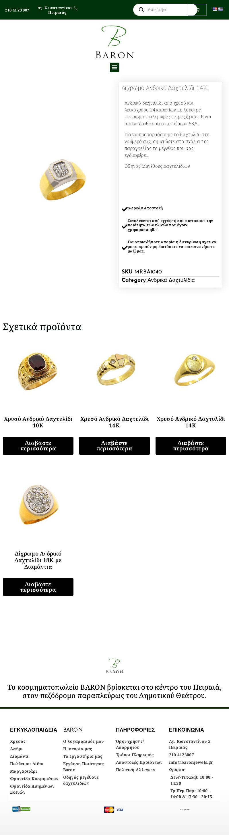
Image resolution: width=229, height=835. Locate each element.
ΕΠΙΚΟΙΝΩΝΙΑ (186, 730)
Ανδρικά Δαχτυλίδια (171, 280)
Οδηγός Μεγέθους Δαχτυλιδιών (157, 166)
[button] (114, 67)
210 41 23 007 (17, 10)
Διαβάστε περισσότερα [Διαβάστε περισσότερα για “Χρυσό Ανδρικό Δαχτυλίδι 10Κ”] (38, 445)
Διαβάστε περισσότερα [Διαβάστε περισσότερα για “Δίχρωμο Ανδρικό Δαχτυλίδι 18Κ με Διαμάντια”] (38, 587)
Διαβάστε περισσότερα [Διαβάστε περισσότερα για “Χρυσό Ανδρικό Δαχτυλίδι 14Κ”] (114, 445)
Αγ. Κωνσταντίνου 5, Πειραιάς (57, 10)
